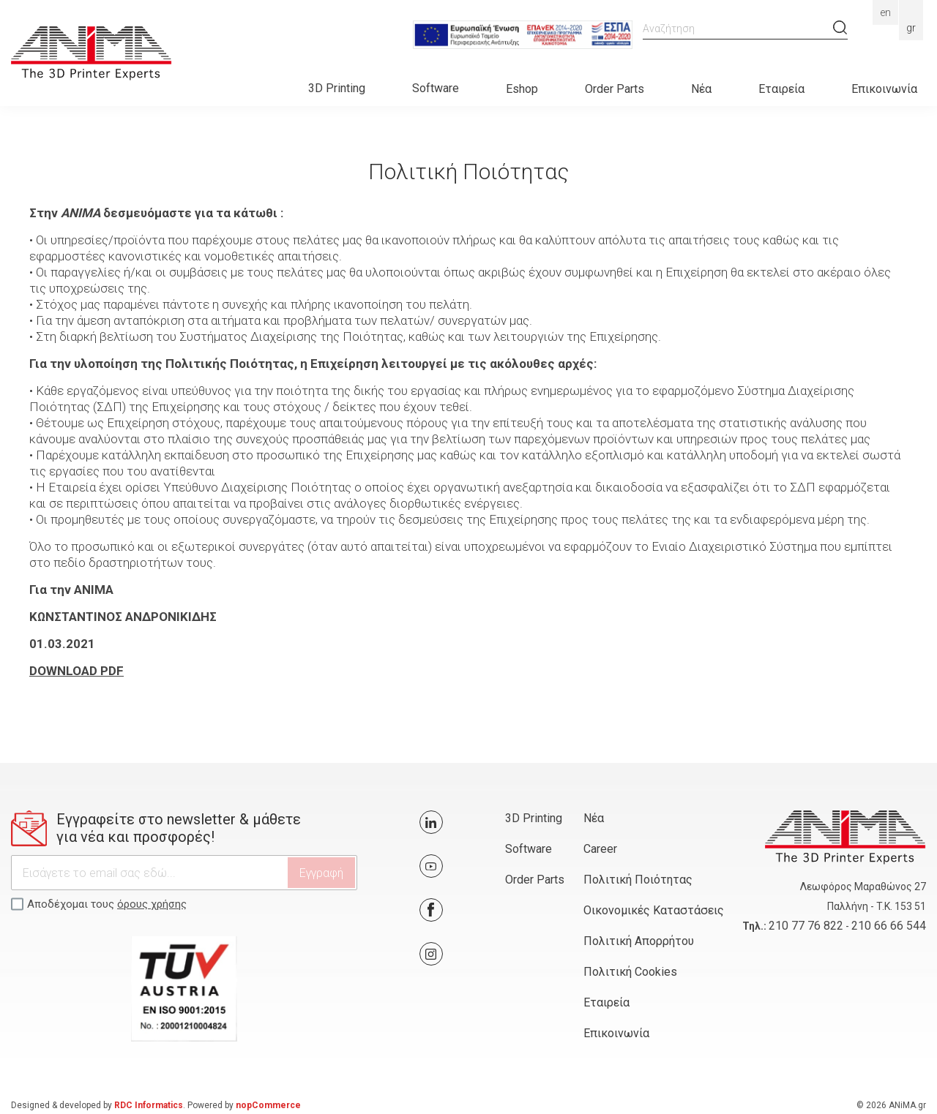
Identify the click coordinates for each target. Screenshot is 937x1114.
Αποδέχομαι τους (107, 904)
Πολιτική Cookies (630, 972)
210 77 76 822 (806, 926)
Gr (911, 28)
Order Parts (614, 89)
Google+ (431, 954)
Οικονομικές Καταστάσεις (653, 910)
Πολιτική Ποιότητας (638, 880)
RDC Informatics (148, 1105)
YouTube (431, 866)
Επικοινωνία (884, 89)
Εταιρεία (781, 89)
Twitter (431, 822)
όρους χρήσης (152, 904)
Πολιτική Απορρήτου (638, 941)
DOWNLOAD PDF (76, 670)
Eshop (522, 89)
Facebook (431, 910)
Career (600, 849)
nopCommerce (268, 1105)
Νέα (701, 89)
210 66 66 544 (888, 926)
